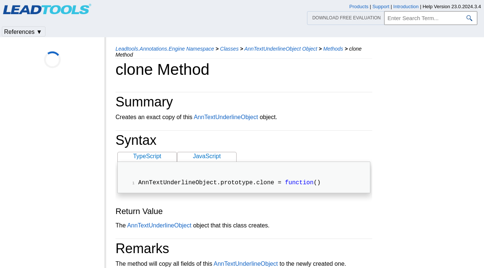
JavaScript (207, 156)
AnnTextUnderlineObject (226, 117)
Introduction (406, 6)
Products (358, 6)
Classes (229, 49)
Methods (333, 49)
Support (380, 6)
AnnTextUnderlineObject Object (280, 49)
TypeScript (147, 156)
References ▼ (23, 32)
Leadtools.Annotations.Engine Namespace (165, 49)
